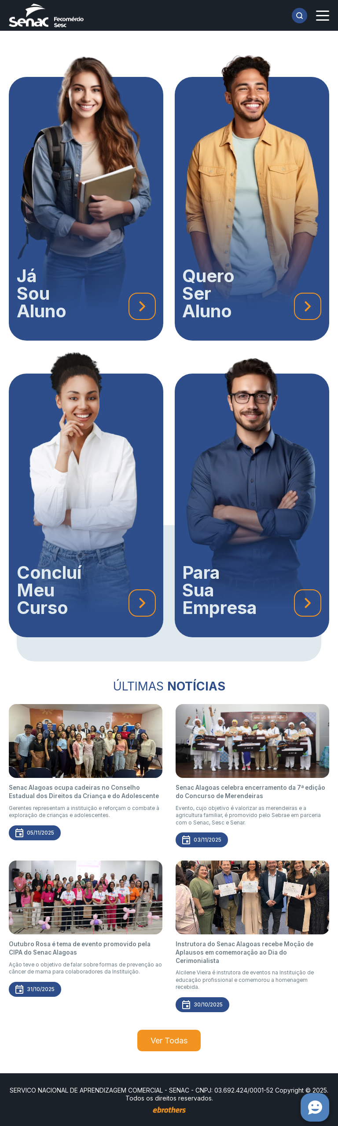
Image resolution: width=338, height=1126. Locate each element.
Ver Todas (169, 1040)
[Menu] (322, 15)
